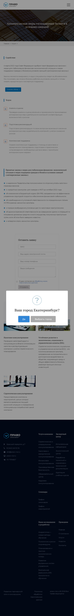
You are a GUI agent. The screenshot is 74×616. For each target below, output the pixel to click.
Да (23, 319)
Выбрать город (43, 319)
